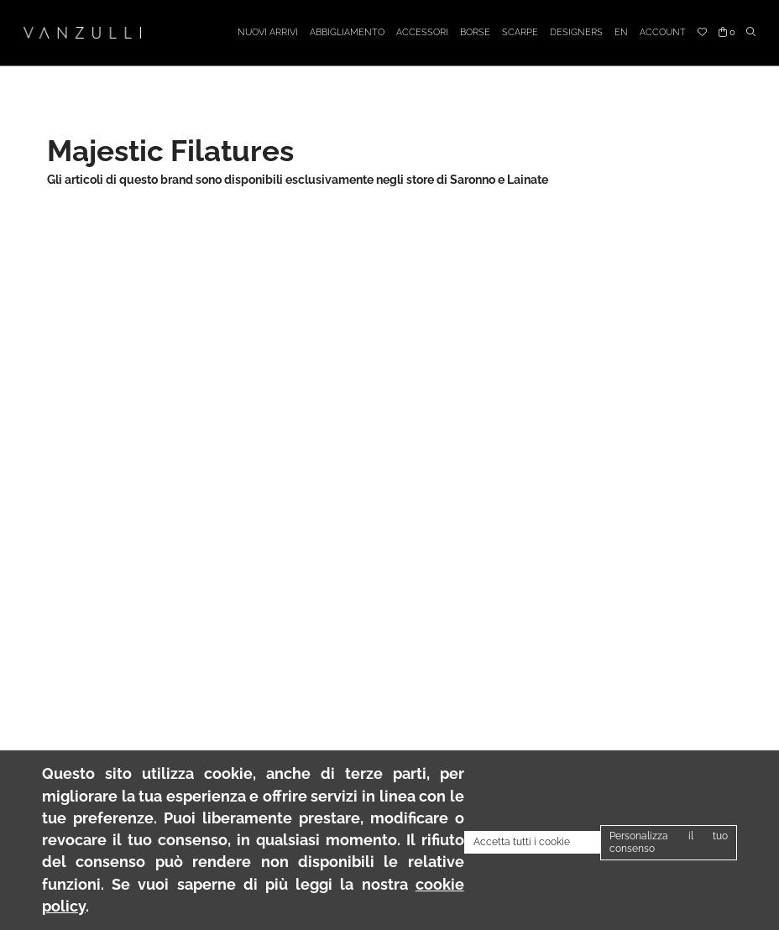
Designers (576, 32)
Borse (475, 32)
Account (663, 32)
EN (621, 32)
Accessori (422, 32)
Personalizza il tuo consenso (668, 842)
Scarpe (520, 32)
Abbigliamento (347, 32)
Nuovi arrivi (268, 32)
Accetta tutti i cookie (521, 842)
